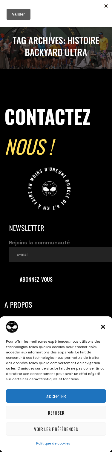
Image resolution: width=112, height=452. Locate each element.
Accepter (56, 396)
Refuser (56, 412)
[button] (103, 327)
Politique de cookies (53, 443)
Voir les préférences (56, 429)
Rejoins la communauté (60, 250)
